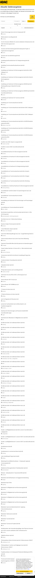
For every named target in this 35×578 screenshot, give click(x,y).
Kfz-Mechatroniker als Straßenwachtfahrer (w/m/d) (12, 322)
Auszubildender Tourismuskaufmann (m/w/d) (11, 195)
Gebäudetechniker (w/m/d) (7, 265)
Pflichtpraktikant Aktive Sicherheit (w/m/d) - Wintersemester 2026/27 (17, 540)
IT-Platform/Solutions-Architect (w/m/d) (10, 294)
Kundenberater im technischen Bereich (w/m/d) (12, 451)
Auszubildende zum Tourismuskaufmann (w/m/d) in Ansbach (15, 171)
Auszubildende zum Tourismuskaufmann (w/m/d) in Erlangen (15, 176)
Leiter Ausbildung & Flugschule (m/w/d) (10, 456)
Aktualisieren (31, 21)
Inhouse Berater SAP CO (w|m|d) (9, 279)
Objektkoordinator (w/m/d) (7, 535)
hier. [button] (29, 568)
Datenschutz (11, 576)
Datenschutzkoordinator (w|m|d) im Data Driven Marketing (15, 238)
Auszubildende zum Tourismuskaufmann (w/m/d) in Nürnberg (15, 181)
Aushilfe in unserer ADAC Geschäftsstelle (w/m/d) (12, 146)
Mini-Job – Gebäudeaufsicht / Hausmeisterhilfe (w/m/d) (13, 473)
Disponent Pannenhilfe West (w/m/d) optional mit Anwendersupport (17, 243)
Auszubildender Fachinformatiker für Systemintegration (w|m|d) (16, 190)
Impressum (19, 576)
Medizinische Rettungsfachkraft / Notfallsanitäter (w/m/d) (14, 468)
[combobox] (23, 21)
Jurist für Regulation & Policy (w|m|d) (9, 299)
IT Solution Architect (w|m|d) (8, 289)
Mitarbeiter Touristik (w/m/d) (7, 518)
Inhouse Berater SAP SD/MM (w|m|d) (10, 284)
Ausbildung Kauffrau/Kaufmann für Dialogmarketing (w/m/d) (15, 60)
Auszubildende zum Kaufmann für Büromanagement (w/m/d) (15, 156)
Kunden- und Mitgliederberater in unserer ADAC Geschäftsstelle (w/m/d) (17, 436)
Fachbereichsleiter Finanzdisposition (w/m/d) (11, 260)
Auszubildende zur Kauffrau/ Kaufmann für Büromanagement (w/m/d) (17, 185)
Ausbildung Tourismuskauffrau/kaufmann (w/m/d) (12, 65)
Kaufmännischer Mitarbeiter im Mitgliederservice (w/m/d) (14, 317)
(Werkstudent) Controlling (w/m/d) (9, 37)
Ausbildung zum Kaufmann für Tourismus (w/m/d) (12, 97)
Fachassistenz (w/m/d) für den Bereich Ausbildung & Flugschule (15, 255)
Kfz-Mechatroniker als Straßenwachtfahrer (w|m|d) (13, 405)
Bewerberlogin (3, 576)
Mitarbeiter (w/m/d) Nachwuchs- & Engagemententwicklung (15, 477)
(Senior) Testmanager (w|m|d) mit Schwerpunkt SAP (13, 32)
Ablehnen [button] (28, 573)
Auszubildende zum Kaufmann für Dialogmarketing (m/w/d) (15, 166)
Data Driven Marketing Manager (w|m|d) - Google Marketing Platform (17, 233)
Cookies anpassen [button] (20, 573)
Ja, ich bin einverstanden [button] (24, 571)
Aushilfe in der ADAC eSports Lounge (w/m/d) (11, 142)
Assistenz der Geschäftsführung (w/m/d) (10, 55)
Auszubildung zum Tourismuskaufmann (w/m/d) (12, 207)
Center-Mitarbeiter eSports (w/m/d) (9, 229)
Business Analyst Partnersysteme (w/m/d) (10, 224)
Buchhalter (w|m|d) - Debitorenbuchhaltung (11, 219)
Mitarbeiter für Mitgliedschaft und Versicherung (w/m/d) (14, 487)
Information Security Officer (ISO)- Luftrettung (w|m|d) (13, 274)
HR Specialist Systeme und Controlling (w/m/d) (11, 270)
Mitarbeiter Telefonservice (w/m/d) (9, 514)
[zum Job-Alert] (32, 17)
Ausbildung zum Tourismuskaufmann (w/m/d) (11, 102)
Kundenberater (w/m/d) (6, 446)
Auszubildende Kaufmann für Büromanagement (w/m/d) (14, 151)
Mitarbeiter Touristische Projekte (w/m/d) (10, 523)
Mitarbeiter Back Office (6, 482)
